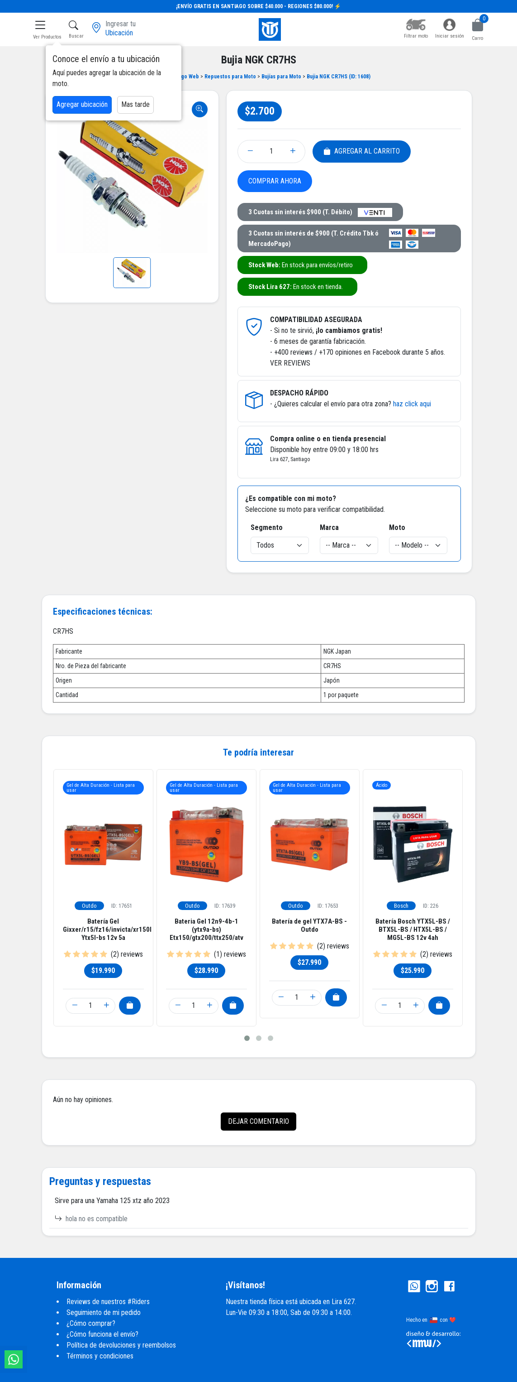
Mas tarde (135, 104)
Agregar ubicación (82, 104)
